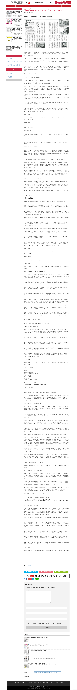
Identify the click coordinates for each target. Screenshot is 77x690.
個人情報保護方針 (45, 682)
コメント (27, 590)
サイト (27, 616)
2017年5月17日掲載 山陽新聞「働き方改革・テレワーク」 (40, 663)
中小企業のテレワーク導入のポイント (14, 64)
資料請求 (57, 682)
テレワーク (10, 73)
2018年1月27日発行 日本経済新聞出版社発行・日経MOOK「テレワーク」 (47, 671)
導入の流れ (19, 682)
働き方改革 (10, 76)
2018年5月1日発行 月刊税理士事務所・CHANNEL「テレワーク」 (46, 672)
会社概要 (39, 682)
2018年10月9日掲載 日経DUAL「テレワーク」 (38, 644)
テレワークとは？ (11, 58)
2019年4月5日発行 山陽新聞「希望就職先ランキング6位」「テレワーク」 (17, 47)
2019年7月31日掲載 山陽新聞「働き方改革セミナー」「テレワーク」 (17, 12)
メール (27, 611)
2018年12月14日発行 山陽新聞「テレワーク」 (38, 650)
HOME (15, 682)
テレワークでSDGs (11, 59)
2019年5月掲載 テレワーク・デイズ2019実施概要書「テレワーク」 (17, 38)
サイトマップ (52, 682)
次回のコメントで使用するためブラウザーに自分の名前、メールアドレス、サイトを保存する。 (44, 623)
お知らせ (9, 74)
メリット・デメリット (26, 682)
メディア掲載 (28, 565)
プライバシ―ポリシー (36, 687)
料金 (32, 682)
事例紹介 (35, 682)
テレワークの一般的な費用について (14, 65)
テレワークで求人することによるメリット (15, 67)
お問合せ (61, 682)
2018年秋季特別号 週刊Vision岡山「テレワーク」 (39, 637)
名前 (27, 605)
